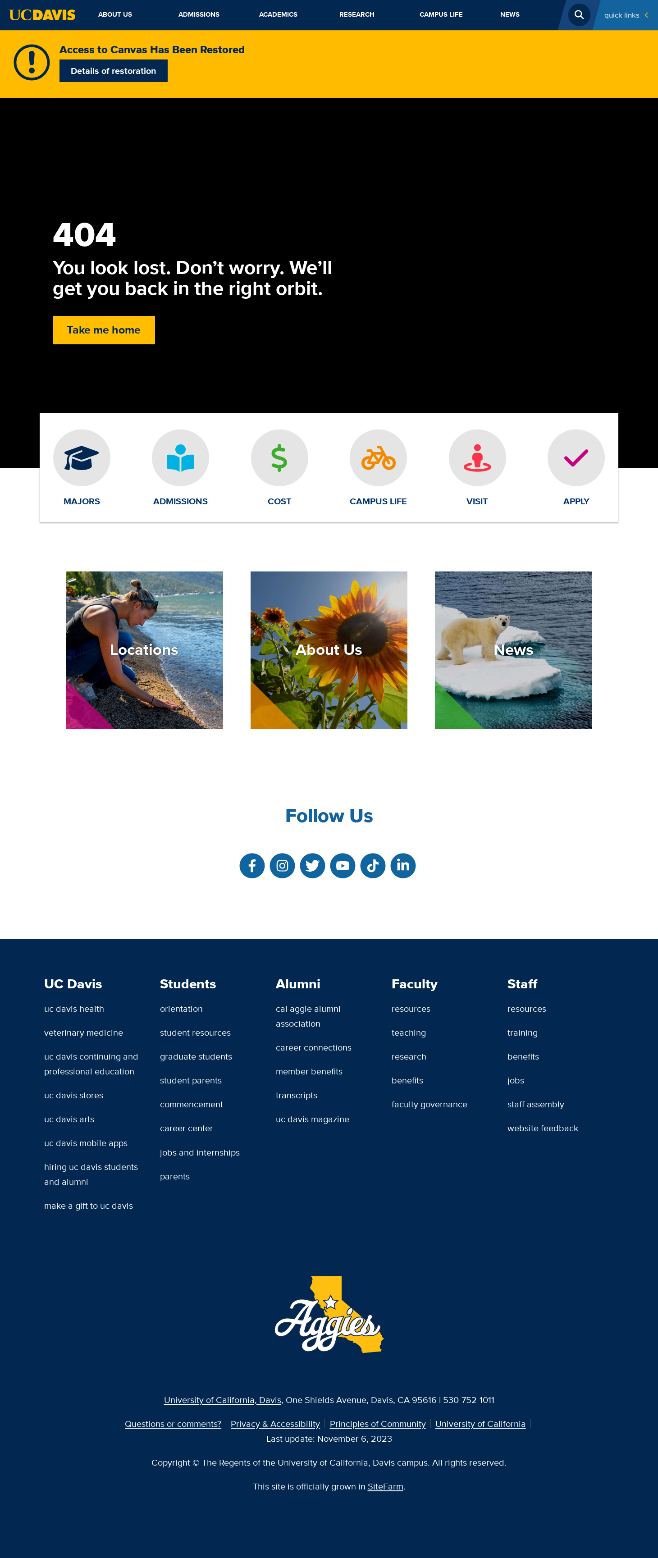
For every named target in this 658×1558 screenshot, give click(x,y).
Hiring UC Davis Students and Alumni (91, 1174)
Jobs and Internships (200, 1152)
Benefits (407, 1080)
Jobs (515, 1080)
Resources (411, 1008)
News (510, 14)
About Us (115, 14)
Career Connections (314, 1047)
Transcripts (296, 1094)
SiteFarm (385, 1486)
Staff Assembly (535, 1103)
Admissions (198, 14)
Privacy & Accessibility (275, 1423)
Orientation (181, 1008)
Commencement (191, 1103)
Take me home (104, 329)
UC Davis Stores (73, 1094)
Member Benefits (309, 1071)
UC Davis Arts (69, 1118)
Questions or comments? (173, 1423)
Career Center (186, 1127)
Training (522, 1032)
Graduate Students (196, 1056)
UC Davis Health (74, 1008)
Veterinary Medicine (83, 1032)
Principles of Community (378, 1423)
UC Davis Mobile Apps (86, 1142)
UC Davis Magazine (312, 1118)
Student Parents (191, 1080)
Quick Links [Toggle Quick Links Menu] (622, 14)
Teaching (409, 1032)
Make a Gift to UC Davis (88, 1205)
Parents (175, 1176)
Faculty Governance (429, 1103)
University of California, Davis (222, 1399)
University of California (480, 1423)
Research (357, 14)
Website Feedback (542, 1127)
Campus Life (441, 14)
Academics (278, 14)
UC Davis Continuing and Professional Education (91, 1064)
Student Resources (195, 1032)
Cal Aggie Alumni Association (308, 1016)
